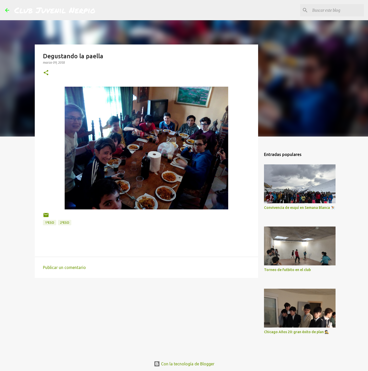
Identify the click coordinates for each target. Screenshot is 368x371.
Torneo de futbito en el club (287, 270)
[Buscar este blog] (337, 10)
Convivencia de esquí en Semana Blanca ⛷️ (299, 208)
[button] (46, 73)
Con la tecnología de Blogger (184, 364)
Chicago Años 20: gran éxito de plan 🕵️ (296, 332)
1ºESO (49, 222)
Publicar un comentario (64, 267)
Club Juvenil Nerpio (54, 10)
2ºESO (64, 222)
